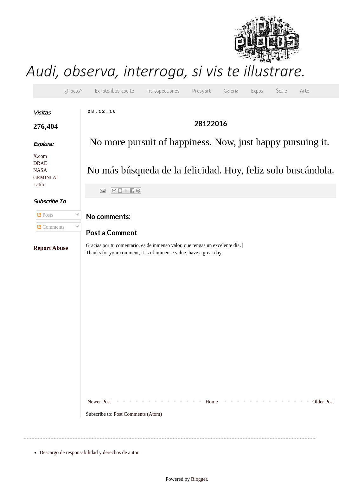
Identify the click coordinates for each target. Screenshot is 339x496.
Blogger (199, 479)
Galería (231, 91)
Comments (50, 227)
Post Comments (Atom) (138, 414)
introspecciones (163, 91)
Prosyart (201, 91)
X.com (40, 156)
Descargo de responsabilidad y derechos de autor (89, 452)
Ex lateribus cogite (114, 91)
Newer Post (99, 401)
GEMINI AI (45, 177)
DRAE (40, 163)
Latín (38, 184)
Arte (304, 91)
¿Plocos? (73, 91)
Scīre (281, 91)
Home (212, 401)
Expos (257, 91)
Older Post (323, 401)
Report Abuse (50, 248)
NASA (40, 170)
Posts (45, 215)
